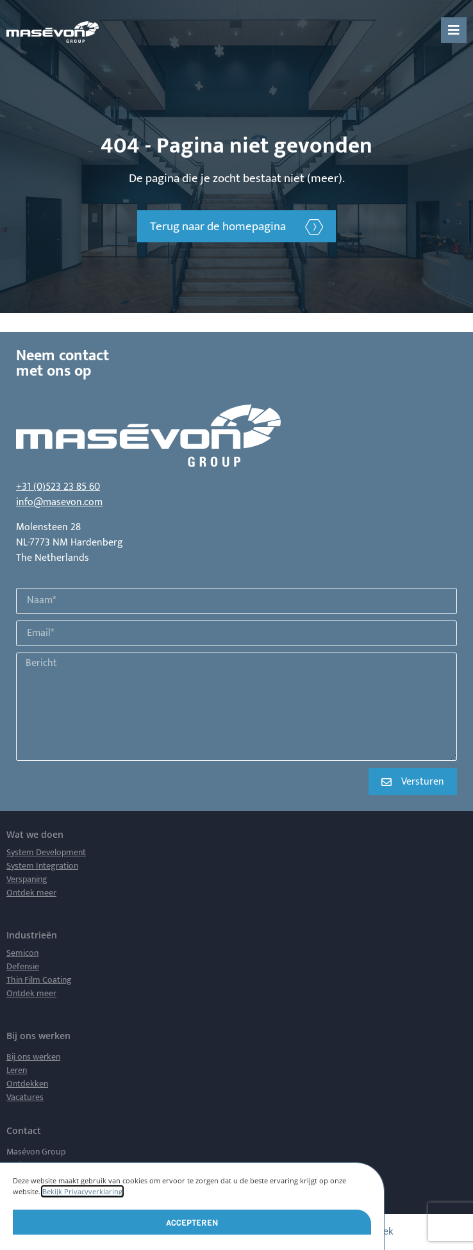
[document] (236, 625)
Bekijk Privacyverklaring (82, 1191)
